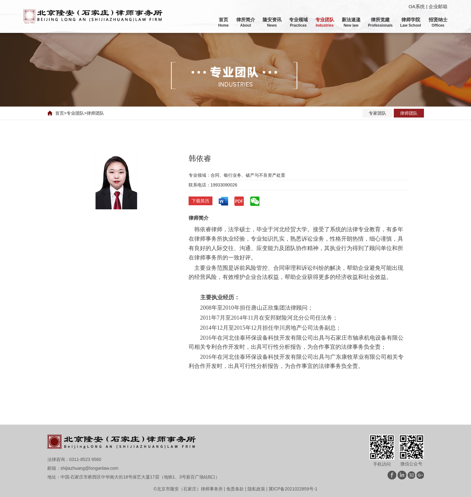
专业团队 (75, 113)
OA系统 (417, 6)
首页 (59, 113)
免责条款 (235, 488)
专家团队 (377, 113)
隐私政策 (256, 488)
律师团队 (95, 113)
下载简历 (200, 200)
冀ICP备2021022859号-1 (293, 488)
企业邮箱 (438, 6)
